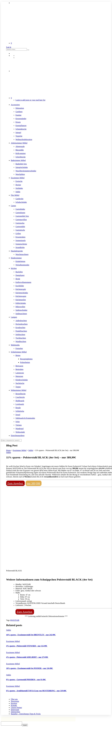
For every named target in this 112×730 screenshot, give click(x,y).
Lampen (14, 317)
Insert (27, 726)
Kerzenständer (21, 119)
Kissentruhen (20, 237)
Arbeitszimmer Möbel (19, 143)
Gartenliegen (20, 213)
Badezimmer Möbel (18, 160)
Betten (18, 355)
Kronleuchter (20, 328)
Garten (13, 206)
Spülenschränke (21, 310)
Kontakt (14, 705)
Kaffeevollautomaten (23, 282)
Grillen (18, 234)
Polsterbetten (25, 362)
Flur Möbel (15, 195)
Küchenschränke (22, 293)
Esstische (19, 181)
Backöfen (19, 272)
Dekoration (20, 108)
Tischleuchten (21, 338)
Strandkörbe (20, 247)
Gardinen (19, 112)
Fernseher (19, 348)
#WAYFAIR (14, 620)
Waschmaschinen (22, 254)
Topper (18, 387)
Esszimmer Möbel (17, 178)
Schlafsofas (20, 411)
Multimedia (15, 345)
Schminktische (21, 129)
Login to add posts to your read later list (30, 100)
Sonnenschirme (21, 244)
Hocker (18, 185)
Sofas (18, 422)
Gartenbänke (20, 209)
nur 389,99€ (33, 483)
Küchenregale (21, 289)
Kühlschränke (21, 303)
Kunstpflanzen (21, 126)
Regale (18, 408)
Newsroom (15, 701)
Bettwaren (19, 366)
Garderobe (19, 199)
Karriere (14, 703)
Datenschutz (15, 712)
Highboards (20, 401)
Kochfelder (20, 286)
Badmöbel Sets (21, 164)
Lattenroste (20, 373)
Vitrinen (19, 425)
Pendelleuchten (21, 331)
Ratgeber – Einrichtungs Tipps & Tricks (26, 714)
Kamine (18, 115)
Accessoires (15, 105)
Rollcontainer (21, 153)
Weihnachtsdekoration (24, 139)
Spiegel (18, 133)
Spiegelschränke (22, 167)
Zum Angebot (15, 483)
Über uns (14, 699)
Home (8, 450)
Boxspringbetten (26, 359)
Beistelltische (21, 394)
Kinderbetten (20, 261)
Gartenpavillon (21, 220)
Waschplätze (20, 174)
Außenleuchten (21, 321)
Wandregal (20, 429)
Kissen (18, 122)
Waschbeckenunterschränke (26, 171)
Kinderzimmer (16, 258)
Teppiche (19, 136)
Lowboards (20, 404)
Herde (18, 279)
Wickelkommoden (22, 265)
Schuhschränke (21, 202)
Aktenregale (20, 146)
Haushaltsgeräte (17, 251)
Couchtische (20, 397)
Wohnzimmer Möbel (18, 390)
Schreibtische (21, 157)
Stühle (18, 192)
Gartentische (20, 230)
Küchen (14, 268)
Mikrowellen (20, 307)
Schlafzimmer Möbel (19, 352)
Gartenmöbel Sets (22, 216)
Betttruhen (19, 369)
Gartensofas (20, 223)
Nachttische (20, 383)
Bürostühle (20, 150)
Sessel (18, 415)
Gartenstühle (20, 227)
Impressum (15, 710)
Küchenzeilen (21, 300)
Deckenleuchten (22, 324)
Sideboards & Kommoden (25, 418)
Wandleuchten (21, 341)
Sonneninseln (21, 240)
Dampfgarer (20, 275)
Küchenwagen (21, 296)
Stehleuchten (20, 335)
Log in (8, 47)
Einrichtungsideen (17, 436)
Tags (8, 620)
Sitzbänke (19, 188)
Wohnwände (20, 432)
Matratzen (19, 376)
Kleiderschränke (22, 380)
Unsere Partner (16, 708)
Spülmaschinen (21, 314)
